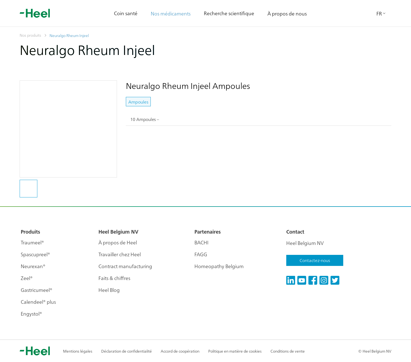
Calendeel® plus (38, 301)
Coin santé (125, 13)
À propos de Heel (117, 242)
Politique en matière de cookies (235, 351)
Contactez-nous (315, 260)
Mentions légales (77, 351)
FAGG (200, 254)
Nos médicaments (171, 13)
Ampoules (138, 102)
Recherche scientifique (229, 13)
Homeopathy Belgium (219, 266)
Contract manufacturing (125, 266)
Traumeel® (32, 242)
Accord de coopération (180, 351)
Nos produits (30, 35)
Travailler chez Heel (119, 254)
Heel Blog (109, 289)
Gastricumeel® (36, 289)
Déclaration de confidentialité (126, 351)
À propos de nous (287, 13)
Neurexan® (33, 266)
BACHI (201, 242)
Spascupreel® (35, 254)
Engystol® (31, 313)
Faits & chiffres (114, 277)
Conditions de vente (287, 351)
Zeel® (27, 277)
